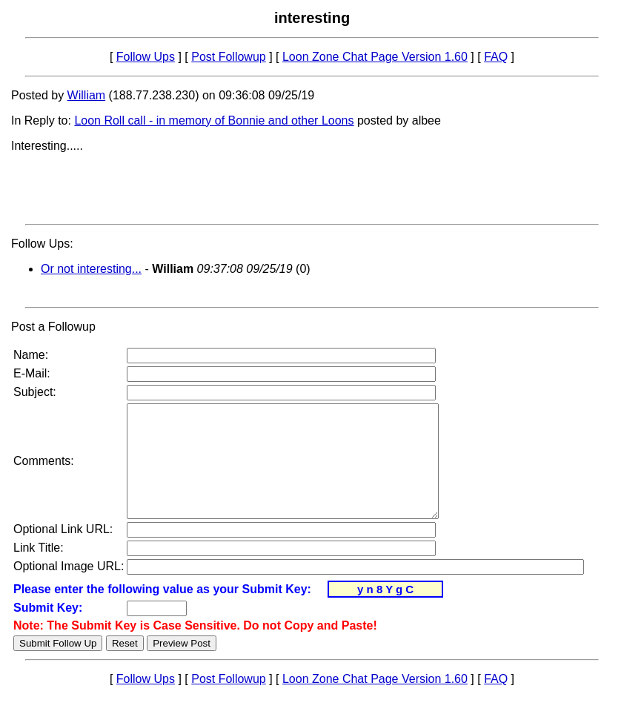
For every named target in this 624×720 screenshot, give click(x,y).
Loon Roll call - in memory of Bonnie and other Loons (214, 120)
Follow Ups (145, 56)
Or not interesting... (91, 268)
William (86, 95)
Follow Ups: (42, 243)
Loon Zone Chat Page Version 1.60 (375, 56)
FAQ (496, 56)
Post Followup (228, 56)
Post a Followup (53, 326)
